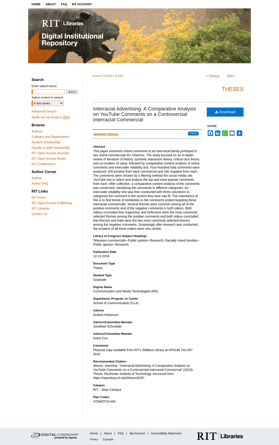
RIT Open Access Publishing (52, 203)
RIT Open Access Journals (50, 153)
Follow (193, 133)
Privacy (94, 439)
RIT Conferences (44, 164)
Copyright (108, 439)
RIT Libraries (41, 208)
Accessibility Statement (166, 433)
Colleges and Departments (50, 137)
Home (96, 76)
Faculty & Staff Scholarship (51, 147)
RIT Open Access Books (49, 158)
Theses (233, 89)
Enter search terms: (44, 86)
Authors (37, 131)
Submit (37, 178)
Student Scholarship (46, 142)
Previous (214, 75)
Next (230, 75)
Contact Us (39, 214)
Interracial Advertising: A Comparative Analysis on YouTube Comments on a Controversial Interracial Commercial (144, 114)
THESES (108, 76)
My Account (137, 433)
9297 (121, 76)
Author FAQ (40, 183)
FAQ (121, 433)
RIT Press (39, 197)
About (108, 433)
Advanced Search (44, 111)
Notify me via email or (51, 117)
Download (225, 112)
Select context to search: (48, 97)
